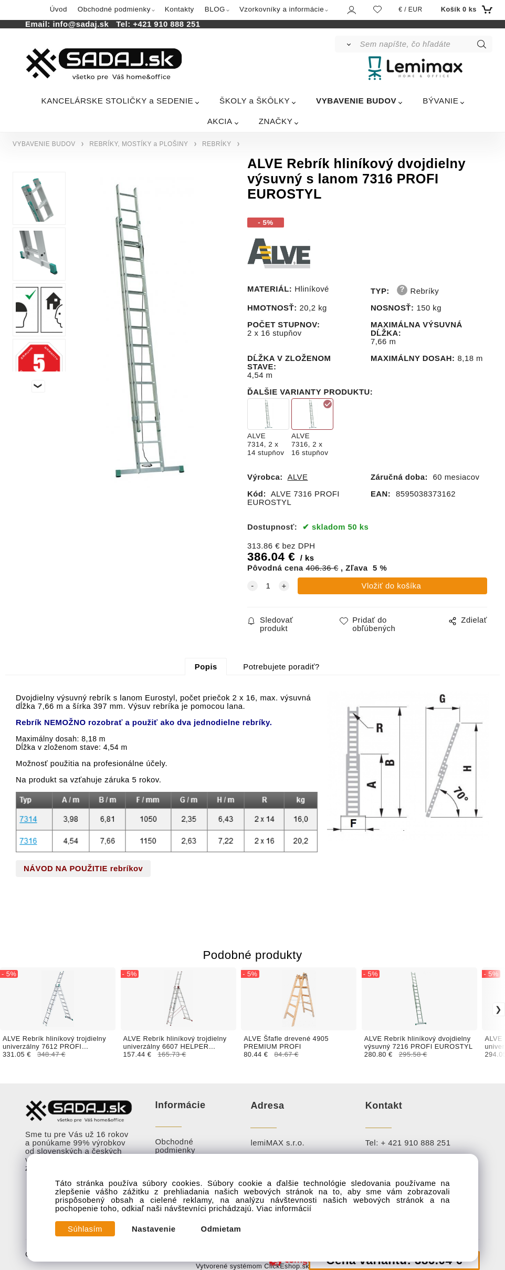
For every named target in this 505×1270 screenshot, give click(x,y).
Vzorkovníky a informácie (281, 9)
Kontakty (179, 9)
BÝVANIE (440, 100)
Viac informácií (284, 1208)
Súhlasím (85, 1229)
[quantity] (268, 585)
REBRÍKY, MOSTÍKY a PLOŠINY (138, 144)
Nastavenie (154, 1229)
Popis (206, 667)
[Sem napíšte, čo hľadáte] (425, 44)
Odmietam (221, 1229)
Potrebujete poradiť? (281, 667)
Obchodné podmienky (114, 9)
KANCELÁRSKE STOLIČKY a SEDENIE (117, 100)
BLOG (215, 9)
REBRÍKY (217, 144)
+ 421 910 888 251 (415, 1143)
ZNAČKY (276, 121)
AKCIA (220, 121)
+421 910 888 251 (166, 24)
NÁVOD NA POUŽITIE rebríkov (83, 868)
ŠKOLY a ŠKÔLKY (254, 100)
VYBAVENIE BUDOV (356, 100)
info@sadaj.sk (82, 24)
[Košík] (465, 9)
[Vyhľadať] (347, 44)
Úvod (58, 9)
